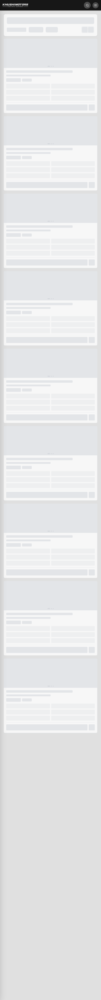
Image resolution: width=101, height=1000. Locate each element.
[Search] (87, 5)
